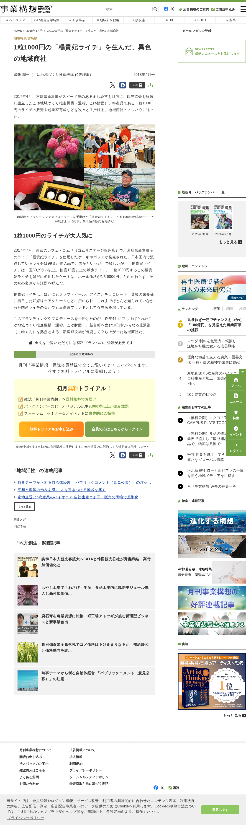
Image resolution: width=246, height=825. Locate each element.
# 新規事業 (77, 20)
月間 (242, 308)
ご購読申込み (223, 9)
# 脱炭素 (139, 20)
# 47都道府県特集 (46, 20)
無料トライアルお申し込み (51, 429)
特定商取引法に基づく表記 (88, 783)
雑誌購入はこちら (32, 770)
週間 (229, 308)
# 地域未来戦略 (108, 20)
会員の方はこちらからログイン (117, 429)
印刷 (137, 85)
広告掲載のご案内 (194, 9)
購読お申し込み (30, 756)
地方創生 (20, 526)
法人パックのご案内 (34, 763)
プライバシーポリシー (85, 770)
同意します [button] (220, 810)
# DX (169, 20)
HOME (18, 30)
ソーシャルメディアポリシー (90, 777)
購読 (174, 787)
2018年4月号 (34, 30)
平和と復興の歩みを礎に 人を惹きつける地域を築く (62, 490)
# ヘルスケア (15, 20)
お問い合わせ (29, 783)
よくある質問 (29, 777)
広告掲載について (82, 750)
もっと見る (24, 506)
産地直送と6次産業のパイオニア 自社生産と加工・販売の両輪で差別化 (78, 497)
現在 (216, 308)
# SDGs (200, 20)
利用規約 (75, 763)
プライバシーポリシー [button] (25, 818)
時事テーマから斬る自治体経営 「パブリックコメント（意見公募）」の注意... (84, 482)
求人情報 (75, 756)
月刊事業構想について (35, 750)
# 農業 (231, 20)
